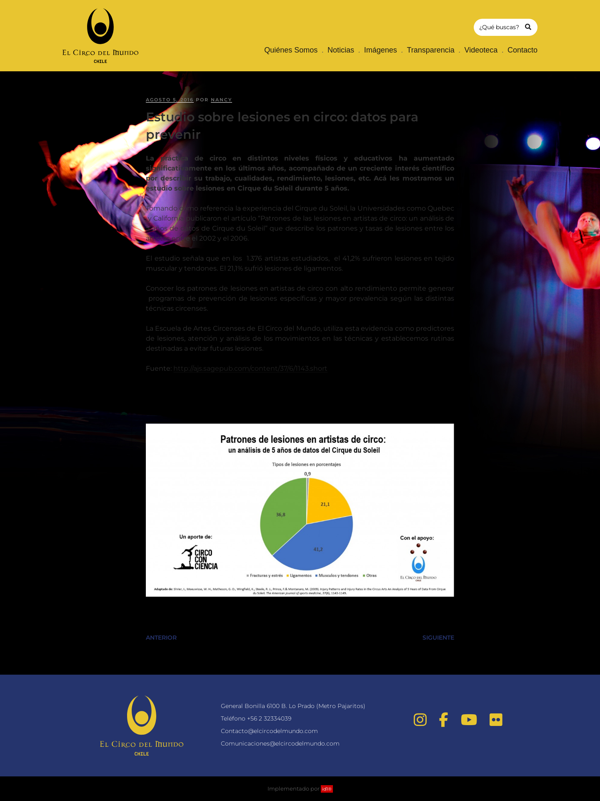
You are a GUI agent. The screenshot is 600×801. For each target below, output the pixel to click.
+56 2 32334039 (269, 718)
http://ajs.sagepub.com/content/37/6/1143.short (250, 368)
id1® (327, 789)
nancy (221, 100)
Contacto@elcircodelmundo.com (269, 731)
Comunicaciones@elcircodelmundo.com (280, 743)
